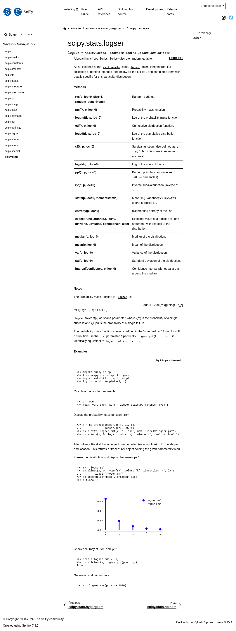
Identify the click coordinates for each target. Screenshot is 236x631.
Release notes (171, 12)
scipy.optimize (13, 127)
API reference (104, 12)
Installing (69, 9)
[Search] (19, 34)
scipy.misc (11, 109)
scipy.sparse (12, 139)
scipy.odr (10, 121)
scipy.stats (11, 156)
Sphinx (26, 625)
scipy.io (9, 98)
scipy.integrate (13, 86)
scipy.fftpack (12, 80)
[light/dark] (231, 6)
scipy (8, 51)
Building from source (126, 12)
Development (155, 9)
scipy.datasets (13, 69)
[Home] (64, 28)
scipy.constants (14, 63)
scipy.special (12, 151)
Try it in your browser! (168, 360)
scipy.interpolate (14, 92)
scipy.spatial (12, 145)
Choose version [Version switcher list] (211, 5)
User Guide (85, 12)
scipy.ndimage (13, 115)
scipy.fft (9, 74)
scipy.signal (11, 133)
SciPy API (75, 28)
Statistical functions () (106, 28)
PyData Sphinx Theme (208, 622)
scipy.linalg (11, 104)
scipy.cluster (12, 57)
